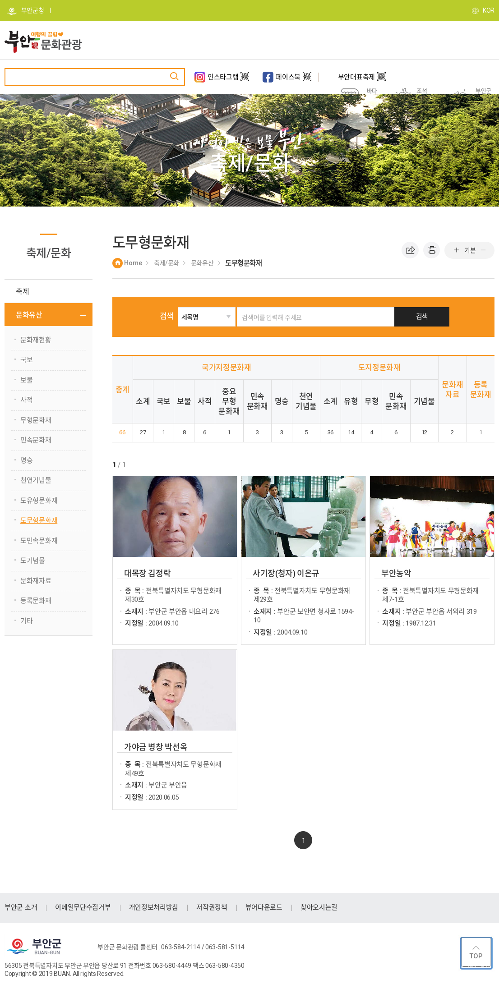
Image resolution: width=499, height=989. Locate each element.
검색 (176, 316)
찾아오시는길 (318, 907)
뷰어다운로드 (263, 907)
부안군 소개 (21, 907)
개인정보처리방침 (154, 907)
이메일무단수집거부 (83, 907)
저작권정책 (211, 907)
